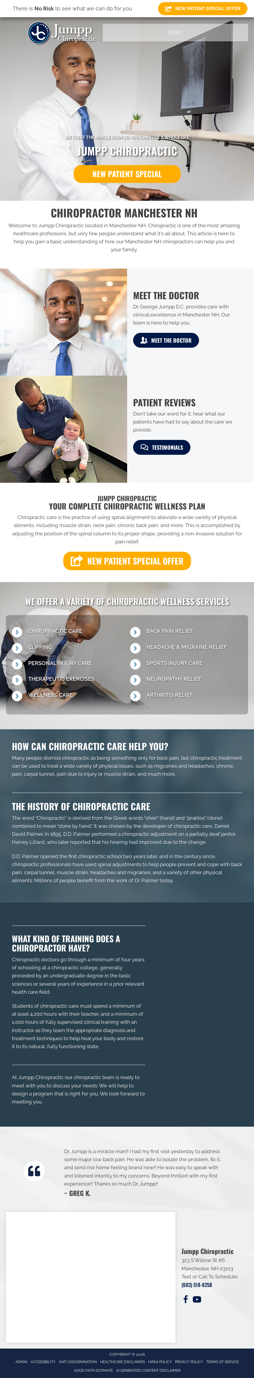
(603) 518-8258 (197, 1284)
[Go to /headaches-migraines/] (186, 649)
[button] (127, 174)
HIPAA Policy (160, 1362)
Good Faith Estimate (93, 1370)
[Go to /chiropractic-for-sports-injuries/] (186, 665)
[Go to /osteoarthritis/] (186, 697)
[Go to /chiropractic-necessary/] (68, 633)
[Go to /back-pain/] (186, 633)
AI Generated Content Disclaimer (148, 1370)
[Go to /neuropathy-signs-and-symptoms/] (186, 680)
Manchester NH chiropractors (159, 241)
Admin (21, 1362)
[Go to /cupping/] (68, 649)
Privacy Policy (189, 1362)
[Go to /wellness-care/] (68, 697)
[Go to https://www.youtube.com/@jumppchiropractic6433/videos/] (197, 1300)
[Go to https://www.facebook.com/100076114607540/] (186, 1300)
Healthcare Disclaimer (122, 1362)
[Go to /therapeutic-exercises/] (68, 680)
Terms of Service (222, 1362)
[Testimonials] (144, 1172)
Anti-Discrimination (78, 1362)
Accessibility (43, 1362)
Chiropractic (51, 818)
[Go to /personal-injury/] (68, 665)
